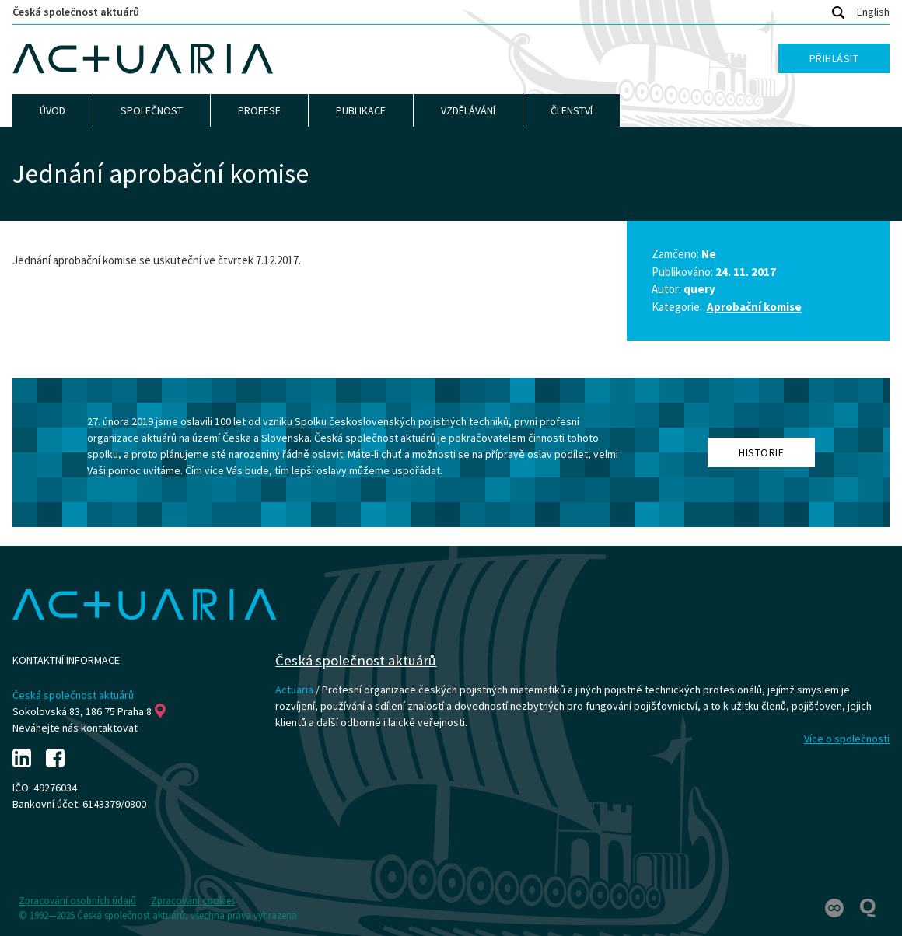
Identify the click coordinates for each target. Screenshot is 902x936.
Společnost (152, 110)
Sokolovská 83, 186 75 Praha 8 (89, 711)
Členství (572, 110)
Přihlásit (834, 58)
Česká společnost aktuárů (75, 12)
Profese (259, 110)
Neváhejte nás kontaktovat (75, 728)
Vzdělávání (468, 110)
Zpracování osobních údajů (77, 900)
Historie (761, 452)
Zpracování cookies (193, 900)
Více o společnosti (847, 739)
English (873, 12)
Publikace (361, 110)
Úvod (52, 110)
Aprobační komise (754, 306)
